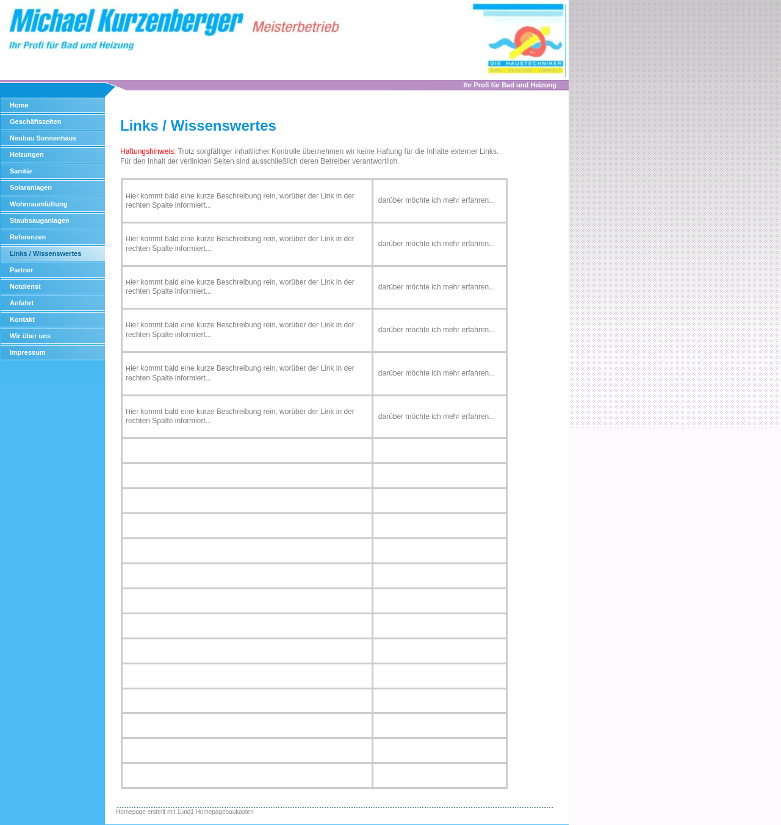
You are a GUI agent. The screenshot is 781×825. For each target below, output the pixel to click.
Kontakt (22, 319)
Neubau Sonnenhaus (43, 138)
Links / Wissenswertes (45, 253)
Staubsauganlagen (40, 220)
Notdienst (25, 286)
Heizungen (27, 154)
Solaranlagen (31, 187)
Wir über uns (30, 336)
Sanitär (21, 171)
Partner (22, 270)
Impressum (28, 352)
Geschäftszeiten (35, 121)
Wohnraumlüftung (39, 204)
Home (19, 105)
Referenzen (28, 237)
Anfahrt (22, 303)
